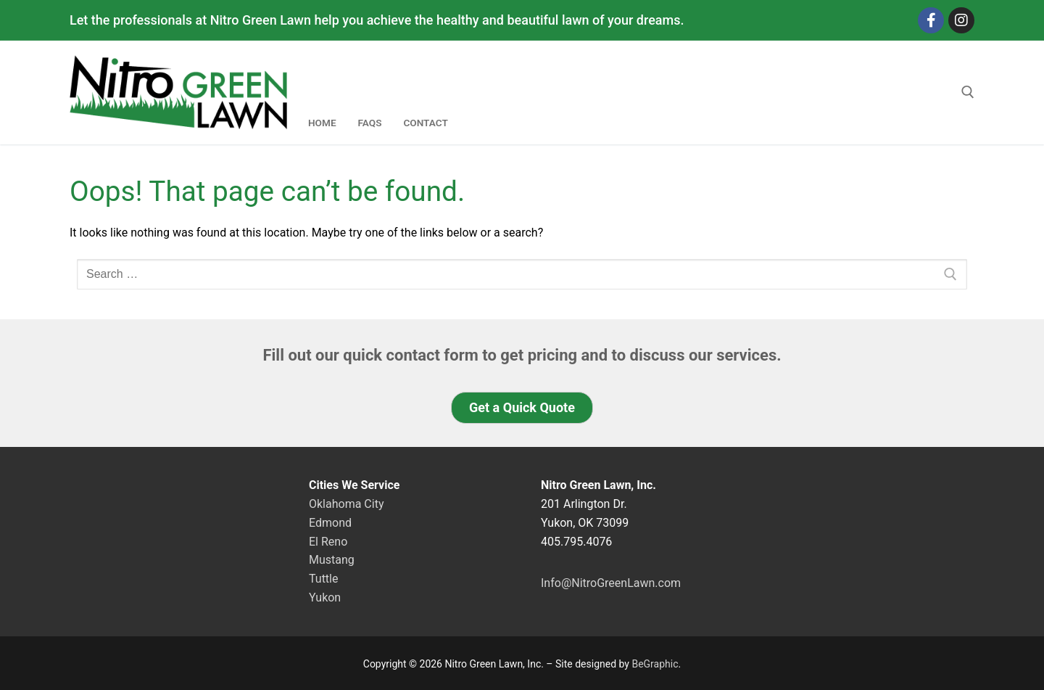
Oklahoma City (346, 504)
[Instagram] (961, 20)
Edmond (330, 523)
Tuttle (323, 579)
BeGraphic (654, 664)
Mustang (332, 560)
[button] (522, 408)
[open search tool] (967, 92)
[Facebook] (931, 20)
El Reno (328, 542)
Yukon (325, 597)
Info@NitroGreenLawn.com (611, 583)
